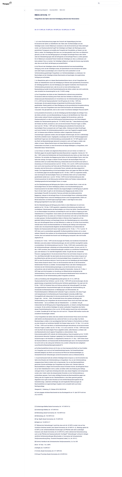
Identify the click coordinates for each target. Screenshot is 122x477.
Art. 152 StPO (63, 29)
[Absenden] (99, 3)
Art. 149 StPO (55, 29)
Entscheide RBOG (54, 10)
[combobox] (108, 3)
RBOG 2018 (62, 10)
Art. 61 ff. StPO (39, 29)
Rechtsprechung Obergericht (41, 10)
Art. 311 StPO (71, 29)
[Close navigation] (24, 10)
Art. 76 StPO (47, 29)
